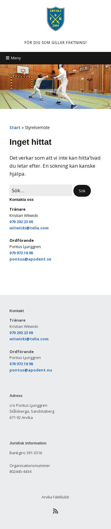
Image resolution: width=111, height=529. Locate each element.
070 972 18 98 (21, 252)
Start (14, 127)
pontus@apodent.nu (30, 370)
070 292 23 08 (21, 221)
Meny (16, 58)
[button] (82, 191)
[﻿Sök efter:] (40, 190)
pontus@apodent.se (30, 259)
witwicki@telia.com (29, 228)
